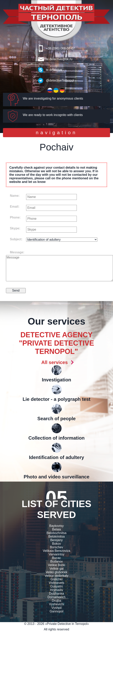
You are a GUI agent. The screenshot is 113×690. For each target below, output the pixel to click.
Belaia (56, 529)
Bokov (56, 543)
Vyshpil (56, 607)
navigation (56, 133)
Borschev (56, 547)
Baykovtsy (56, 525)
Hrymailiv (56, 590)
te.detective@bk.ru (59, 59)
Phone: (15, 217)
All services (54, 362)
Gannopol (56, 611)
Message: (17, 252)
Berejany (56, 540)
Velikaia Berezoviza (56, 550)
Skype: (15, 228)
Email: (14, 206)
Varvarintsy (56, 554)
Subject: (16, 239)
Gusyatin (56, 586)
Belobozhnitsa (56, 533)
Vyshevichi (56, 604)
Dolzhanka (56, 593)
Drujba (56, 600)
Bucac (56, 558)
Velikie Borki (56, 565)
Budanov (56, 561)
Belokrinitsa (56, 536)
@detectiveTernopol (60, 80)
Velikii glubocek (56, 572)
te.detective (54, 69)
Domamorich (56, 597)
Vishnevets (56, 583)
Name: (15, 195)
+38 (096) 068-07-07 (60, 48)
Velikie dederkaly (56, 575)
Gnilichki (56, 579)
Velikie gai (56, 568)
